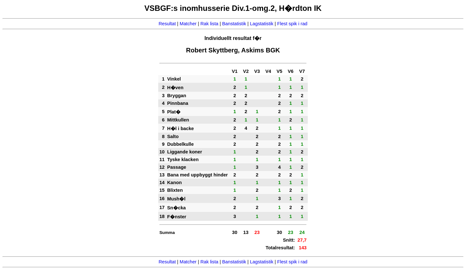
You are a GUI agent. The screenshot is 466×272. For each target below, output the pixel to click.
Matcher (188, 23)
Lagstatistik (261, 23)
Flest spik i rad (292, 23)
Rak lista (209, 23)
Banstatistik (234, 23)
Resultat (167, 23)
